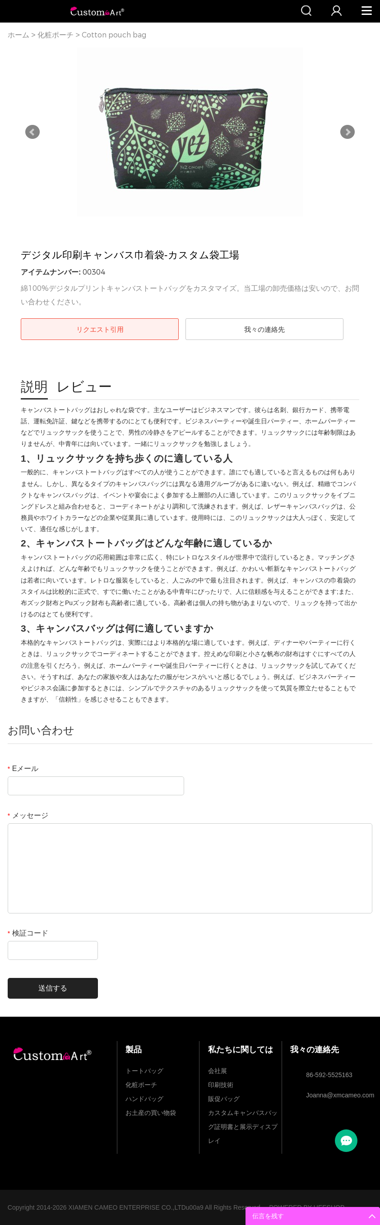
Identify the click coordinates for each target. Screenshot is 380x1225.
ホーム (18, 35)
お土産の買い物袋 (150, 1112)
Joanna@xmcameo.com (335, 1095)
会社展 (217, 1070)
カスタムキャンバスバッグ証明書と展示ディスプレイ (243, 1114)
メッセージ (28, 815)
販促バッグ (224, 1098)
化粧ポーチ (55, 35)
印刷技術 (220, 1084)
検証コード (28, 933)
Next (347, 132)
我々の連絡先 (264, 329)
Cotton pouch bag (114, 35)
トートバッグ (144, 1070)
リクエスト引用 (100, 329)
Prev (32, 132)
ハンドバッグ (144, 1098)
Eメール (23, 768)
